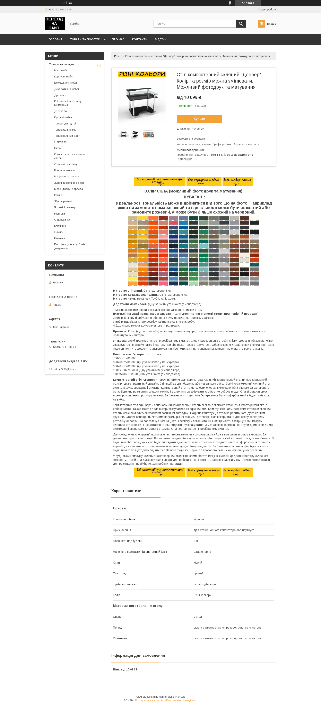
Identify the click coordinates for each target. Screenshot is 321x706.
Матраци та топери (66, 176)
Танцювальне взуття (67, 129)
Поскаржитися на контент (149, 700)
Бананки (59, 238)
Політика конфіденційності (181, 700)
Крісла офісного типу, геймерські (68, 103)
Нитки (57, 148)
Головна (55, 39)
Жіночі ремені (63, 201)
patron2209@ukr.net (65, 368)
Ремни (58, 195)
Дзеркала (60, 111)
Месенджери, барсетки (69, 188)
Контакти (139, 39)
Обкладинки (62, 219)
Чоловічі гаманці (65, 207)
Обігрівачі (60, 141)
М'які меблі (61, 70)
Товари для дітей (65, 123)
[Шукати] (241, 24)
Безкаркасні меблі (65, 82)
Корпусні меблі (63, 76)
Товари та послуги (85, 39)
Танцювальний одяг (67, 135)
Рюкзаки (59, 213)
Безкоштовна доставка (191, 138)
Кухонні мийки (63, 117)
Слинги (58, 232)
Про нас (118, 39)
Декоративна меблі (66, 89)
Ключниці (60, 225)
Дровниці (60, 95)
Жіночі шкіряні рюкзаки (69, 182)
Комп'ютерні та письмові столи (69, 156)
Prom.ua (180, 696)
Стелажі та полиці (66, 164)
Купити (199, 119)
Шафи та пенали (64, 170)
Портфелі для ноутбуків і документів (70, 246)
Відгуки (160, 39)
